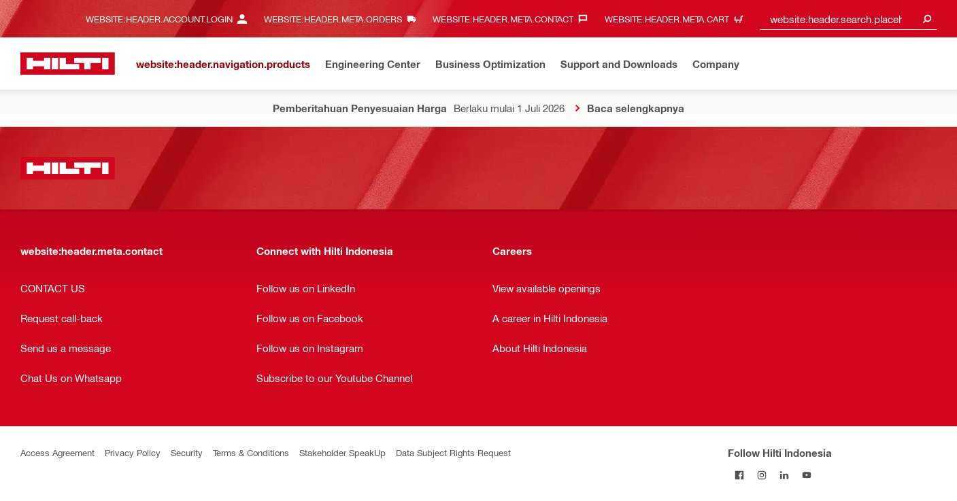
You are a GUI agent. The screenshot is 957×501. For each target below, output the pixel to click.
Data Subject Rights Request (453, 452)
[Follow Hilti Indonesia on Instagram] (761, 475)
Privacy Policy (133, 452)
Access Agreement (57, 452)
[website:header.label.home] (67, 63)
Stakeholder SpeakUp (342, 452)
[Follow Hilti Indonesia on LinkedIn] (784, 475)
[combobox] (848, 18)
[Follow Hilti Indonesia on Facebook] (739, 475)
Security (187, 452)
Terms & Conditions (251, 452)
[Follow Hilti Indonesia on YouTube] (806, 475)
